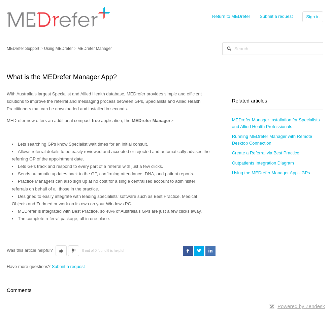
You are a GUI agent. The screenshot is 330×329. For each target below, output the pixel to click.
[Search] (272, 48)
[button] (61, 250)
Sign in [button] (313, 16)
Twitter (199, 251)
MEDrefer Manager (94, 48)
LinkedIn (210, 251)
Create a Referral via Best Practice (265, 152)
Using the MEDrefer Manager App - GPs (271, 172)
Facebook (188, 251)
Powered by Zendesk (301, 306)
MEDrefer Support (23, 48)
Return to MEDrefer (231, 16)
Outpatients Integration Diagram (263, 163)
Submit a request (276, 16)
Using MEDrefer (58, 48)
